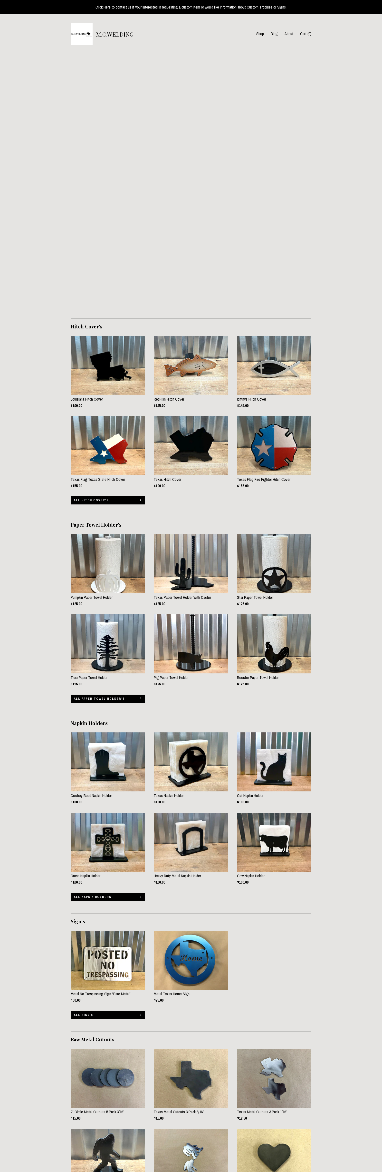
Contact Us (79, 1153)
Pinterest (160, 1133)
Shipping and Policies (86, 1147)
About (289, 33)
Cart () (305, 33)
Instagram (161, 1140)
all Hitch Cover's (91, 243)
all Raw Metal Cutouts (96, 956)
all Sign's (83, 758)
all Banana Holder (92, 1074)
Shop (260, 33)
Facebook (161, 1127)
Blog (274, 33)
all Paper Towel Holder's (99, 442)
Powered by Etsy (291, 1140)
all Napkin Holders (92, 640)
